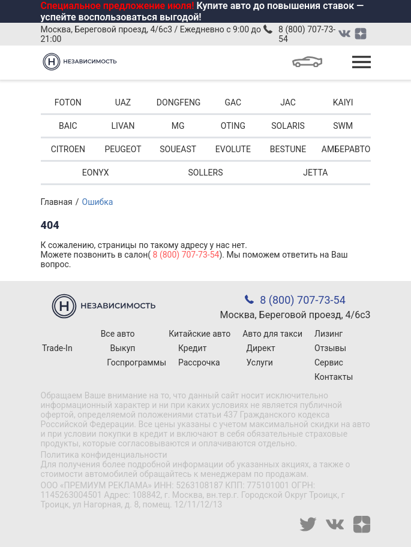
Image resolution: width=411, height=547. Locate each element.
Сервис (328, 362)
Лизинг (328, 334)
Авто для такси (272, 334)
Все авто (118, 334)
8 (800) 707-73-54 (306, 34)
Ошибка (97, 202)
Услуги (260, 362)
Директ (261, 348)
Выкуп (123, 348)
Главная (57, 202)
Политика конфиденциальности (104, 455)
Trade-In (57, 348)
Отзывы (330, 348)
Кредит (192, 348)
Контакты (333, 377)
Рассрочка (199, 362)
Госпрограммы (136, 362)
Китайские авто (199, 334)
